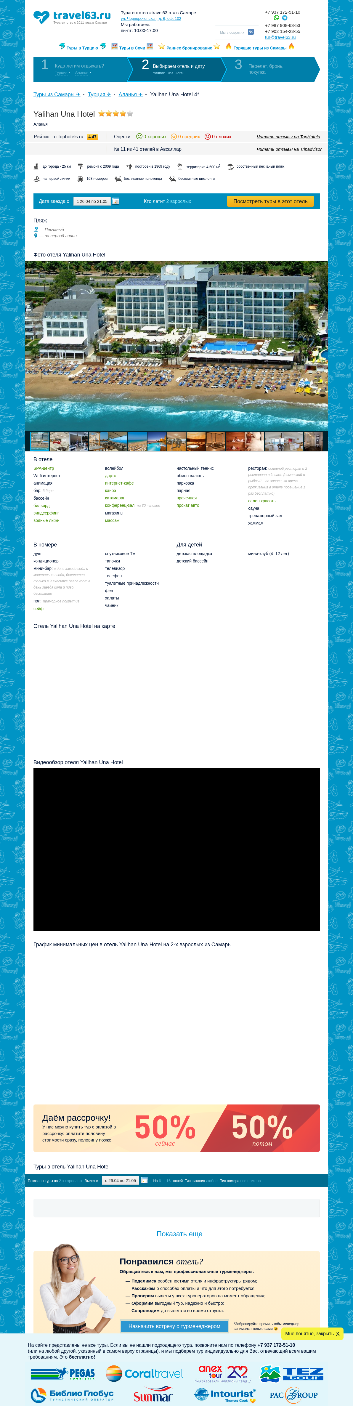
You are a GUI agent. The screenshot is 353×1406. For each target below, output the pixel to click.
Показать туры (288, 1180)
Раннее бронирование (189, 48)
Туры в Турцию (82, 48)
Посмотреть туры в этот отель (270, 201)
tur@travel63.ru (280, 37)
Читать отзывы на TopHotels (288, 136)
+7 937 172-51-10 (282, 12)
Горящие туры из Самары (260, 48)
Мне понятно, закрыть (309, 1333)
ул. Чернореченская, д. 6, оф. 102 (151, 18)
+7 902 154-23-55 (282, 31)
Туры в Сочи (132, 48)
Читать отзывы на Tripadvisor (289, 149)
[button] (323, 346)
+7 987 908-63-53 (282, 25)
